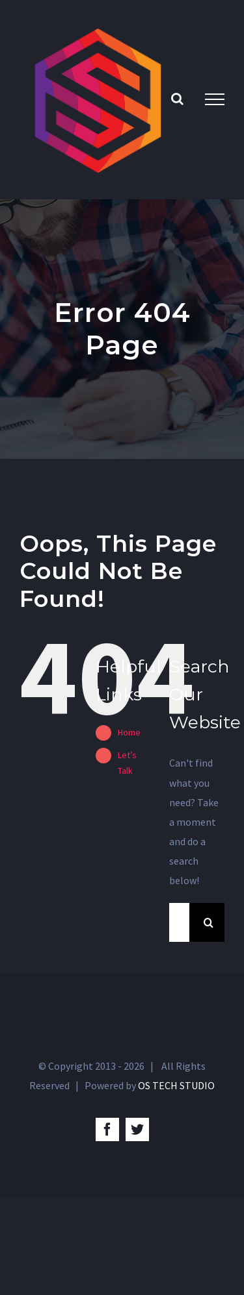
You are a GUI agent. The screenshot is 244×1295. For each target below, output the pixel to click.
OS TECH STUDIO (176, 1085)
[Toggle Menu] (215, 99)
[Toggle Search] (177, 98)
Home (129, 732)
